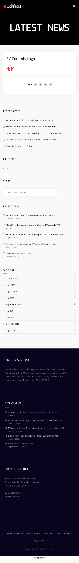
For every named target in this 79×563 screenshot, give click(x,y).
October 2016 (12, 323)
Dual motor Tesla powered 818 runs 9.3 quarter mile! (31, 139)
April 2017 (10, 317)
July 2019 (10, 298)
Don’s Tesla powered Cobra (19, 146)
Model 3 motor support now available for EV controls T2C (33, 126)
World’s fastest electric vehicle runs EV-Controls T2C (31, 120)
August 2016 (12, 330)
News (8, 168)
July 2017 (10, 310)
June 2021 (10, 285)
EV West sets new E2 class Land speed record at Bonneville (34, 133)
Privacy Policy (39, 558)
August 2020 (12, 291)
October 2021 (12, 278)
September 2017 (14, 304)
